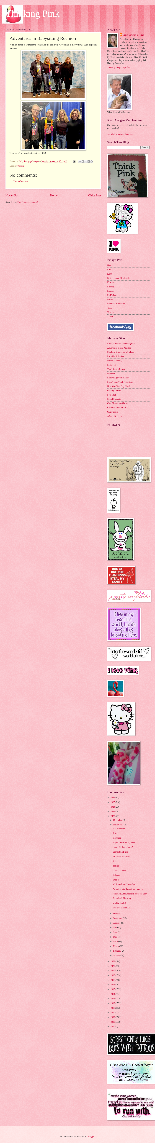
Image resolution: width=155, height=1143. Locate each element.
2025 (113, 802)
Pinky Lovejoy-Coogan (133, 35)
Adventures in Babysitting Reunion (128, 889)
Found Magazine (114, 399)
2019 (113, 970)
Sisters (115, 833)
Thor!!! (116, 880)
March (116, 946)
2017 (113, 980)
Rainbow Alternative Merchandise (122, 352)
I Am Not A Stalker (115, 356)
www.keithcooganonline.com (120, 134)
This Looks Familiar (121, 908)
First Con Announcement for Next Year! (130, 894)
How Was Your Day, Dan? (118, 386)
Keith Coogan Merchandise (119, 278)
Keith (109, 274)
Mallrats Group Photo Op (124, 884)
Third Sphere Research (117, 369)
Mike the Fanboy (114, 360)
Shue (115, 861)
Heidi (109, 265)
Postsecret (111, 365)
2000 (113, 1026)
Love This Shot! (120, 870)
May (115, 937)
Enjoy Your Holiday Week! (124, 842)
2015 (113, 989)
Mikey (110, 299)
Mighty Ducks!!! (120, 903)
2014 (113, 994)
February (117, 951)
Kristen (110, 282)
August (116, 923)
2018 (113, 975)
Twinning (117, 838)
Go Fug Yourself (114, 390)
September (118, 918)
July (115, 927)
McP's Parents (113, 295)
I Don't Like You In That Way (120, 382)
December (118, 820)
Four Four (111, 395)
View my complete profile (118, 67)
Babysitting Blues (120, 852)
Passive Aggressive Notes (118, 378)
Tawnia (110, 312)
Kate (109, 269)
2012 (113, 1003)
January (116, 955)
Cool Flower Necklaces (117, 403)
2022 (113, 816)
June (115, 932)
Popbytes (111, 373)
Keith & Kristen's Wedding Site (120, 344)
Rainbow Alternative (116, 303)
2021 (113, 961)
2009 (113, 1017)
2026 (113, 797)
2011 (113, 1008)
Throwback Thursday (122, 898)
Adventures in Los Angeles (119, 348)
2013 (113, 998)
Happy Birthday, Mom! (123, 847)
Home (53, 195)
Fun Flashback (119, 828)
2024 (113, 807)
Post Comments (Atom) (27, 202)
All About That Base (121, 856)
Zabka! (116, 866)
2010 (113, 1012)
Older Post (94, 195)
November (118, 825)
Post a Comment (20, 181)
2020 (113, 966)
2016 (113, 984)
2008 (113, 1022)
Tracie (110, 316)
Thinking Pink (32, 13)
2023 (113, 811)
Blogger (90, 1136)
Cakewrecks (112, 412)
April (115, 941)
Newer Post (12, 195)
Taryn (109, 308)
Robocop (116, 875)
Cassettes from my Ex (116, 408)
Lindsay (110, 287)
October (117, 914)
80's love (20, 166)
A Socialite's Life (114, 416)
